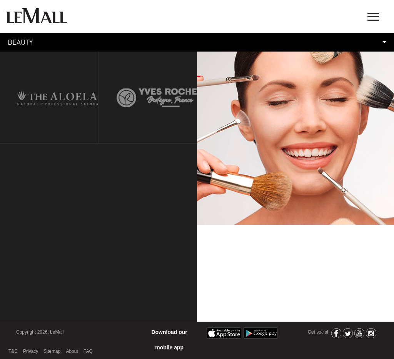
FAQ (88, 351)
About (72, 351)
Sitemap (51, 351)
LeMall (36, 15)
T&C (13, 351)
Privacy (30, 351)
